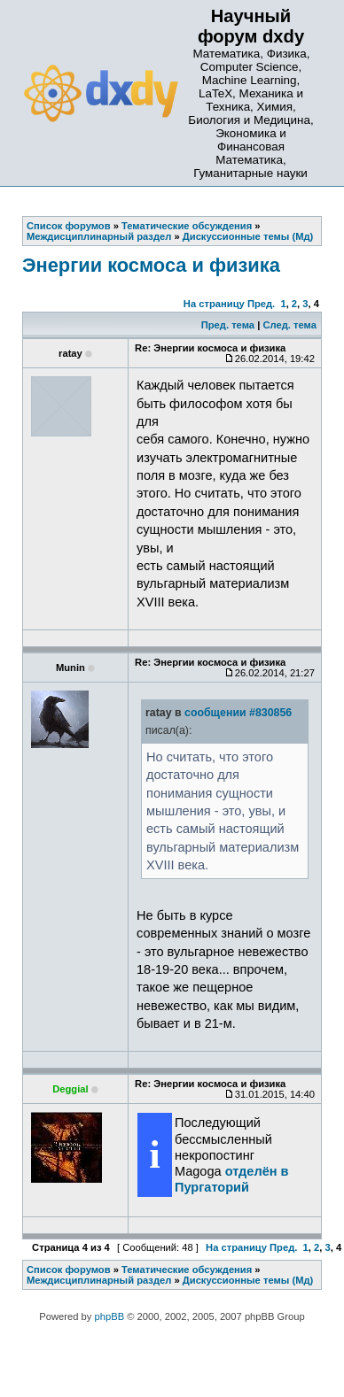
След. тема (289, 325)
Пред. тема (227, 325)
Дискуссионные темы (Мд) (248, 1280)
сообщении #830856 (238, 712)
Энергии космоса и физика (151, 265)
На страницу (214, 303)
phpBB (110, 1316)
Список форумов (69, 1269)
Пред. (261, 303)
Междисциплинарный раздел (99, 1280)
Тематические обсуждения (186, 1269)
